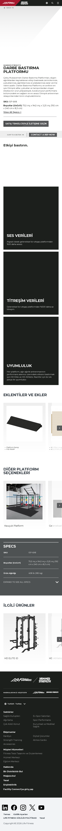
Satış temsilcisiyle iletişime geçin (26, 124)
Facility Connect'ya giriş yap (18, 789)
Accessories (9, 744)
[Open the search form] (52, 3)
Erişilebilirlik (10, 785)
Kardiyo (7, 736)
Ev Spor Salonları (41, 716)
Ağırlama (8, 720)
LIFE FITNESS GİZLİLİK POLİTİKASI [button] (20, 818)
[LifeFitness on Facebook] (14, 808)
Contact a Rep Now (43, 135)
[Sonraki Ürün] (59, 428)
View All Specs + (12, 112)
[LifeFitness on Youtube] (41, 808)
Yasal (6, 780)
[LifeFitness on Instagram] (23, 808)
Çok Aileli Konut (11, 724)
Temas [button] (6, 814)
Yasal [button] (42, 818)
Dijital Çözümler (41, 736)
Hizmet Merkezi (11, 757)
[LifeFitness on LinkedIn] (5, 808)
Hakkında (8, 767)
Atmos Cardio (40, 740)
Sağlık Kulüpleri (11, 716)
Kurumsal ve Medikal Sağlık (44, 725)
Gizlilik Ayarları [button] (20, 814)
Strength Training (12, 740)
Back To (9, 8)
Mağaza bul (9, 776)
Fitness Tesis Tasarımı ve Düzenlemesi (22, 753)
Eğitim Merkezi (11, 761)
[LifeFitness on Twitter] (32, 808)
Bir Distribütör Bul (13, 771)
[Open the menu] (58, 3)
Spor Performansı (42, 720)
